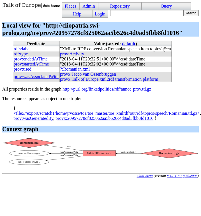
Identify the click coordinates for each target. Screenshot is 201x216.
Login (100, 14)
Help (77, 14)
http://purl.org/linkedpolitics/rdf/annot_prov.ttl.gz (107, 89)
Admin (88, 6)
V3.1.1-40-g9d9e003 (182, 176)
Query (166, 6)
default (128, 43)
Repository (120, 6)
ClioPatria (145, 176)
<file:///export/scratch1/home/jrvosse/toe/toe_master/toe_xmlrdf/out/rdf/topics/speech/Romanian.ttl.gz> (106, 113)
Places (70, 6)
